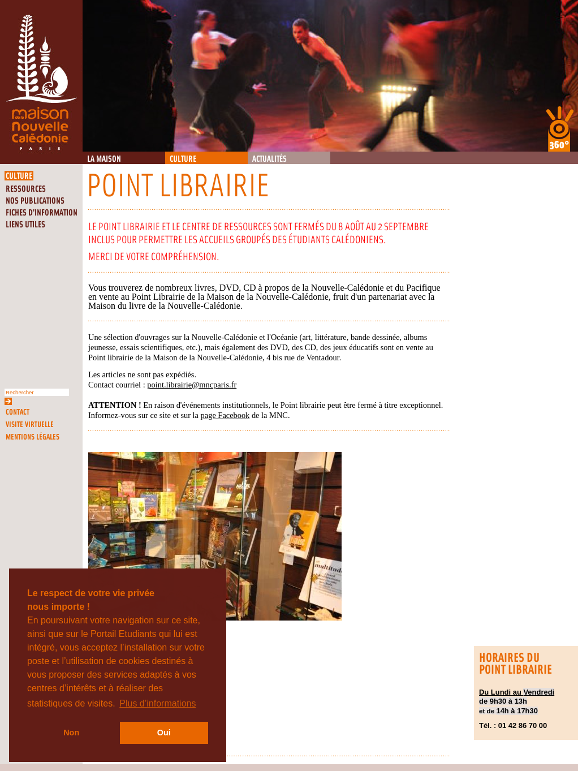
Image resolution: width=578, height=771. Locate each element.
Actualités (269, 159)
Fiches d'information (41, 213)
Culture (183, 159)
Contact (17, 412)
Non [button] (71, 732)
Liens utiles (25, 225)
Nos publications (35, 201)
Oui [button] (164, 732)
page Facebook (225, 415)
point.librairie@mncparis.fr (191, 384)
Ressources (26, 189)
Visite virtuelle (30, 424)
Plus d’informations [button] (157, 703)
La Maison (104, 159)
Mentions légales (32, 437)
